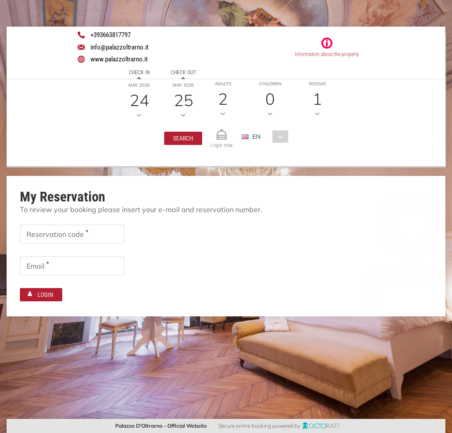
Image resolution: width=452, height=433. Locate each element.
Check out (183, 72)
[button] (183, 138)
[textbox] (72, 234)
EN (256, 137)
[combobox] (268, 136)
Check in (139, 72)
